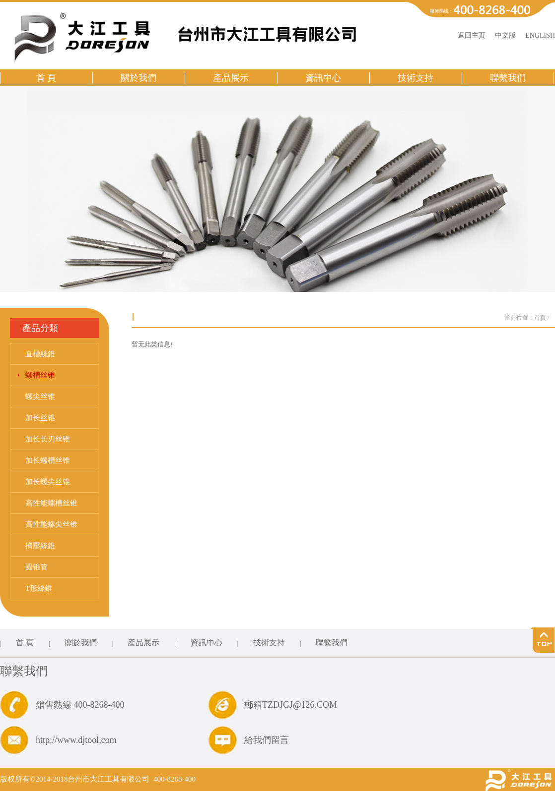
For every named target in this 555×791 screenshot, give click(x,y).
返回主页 (472, 35)
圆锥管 (36, 567)
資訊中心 (323, 78)
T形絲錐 (38, 588)
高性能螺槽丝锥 (51, 503)
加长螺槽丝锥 (47, 460)
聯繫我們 (508, 78)
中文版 (505, 35)
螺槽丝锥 (40, 375)
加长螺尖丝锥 (47, 482)
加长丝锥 (40, 418)
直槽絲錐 (40, 354)
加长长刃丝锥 (47, 439)
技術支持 (415, 78)
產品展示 (231, 78)
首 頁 (46, 78)
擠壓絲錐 (40, 546)
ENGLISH (540, 35)
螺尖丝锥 (40, 396)
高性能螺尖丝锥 (51, 524)
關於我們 (138, 78)
